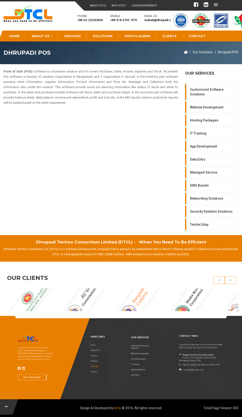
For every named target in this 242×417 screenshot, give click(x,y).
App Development (203, 146)
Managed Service (203, 172)
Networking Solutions (206, 198)
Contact (197, 36)
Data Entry (197, 159)
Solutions (103, 36)
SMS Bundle (199, 185)
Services (72, 36)
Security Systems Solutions (211, 211)
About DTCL (98, 5)
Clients (169, 36)
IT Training (198, 133)
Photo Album (137, 36)
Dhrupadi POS (228, 52)
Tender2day (199, 224)
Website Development (206, 107)
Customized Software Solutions (207, 92)
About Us (42, 36)
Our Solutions (203, 52)
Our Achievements (144, 5)
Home (14, 36)
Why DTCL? (119, 5)
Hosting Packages (204, 120)
